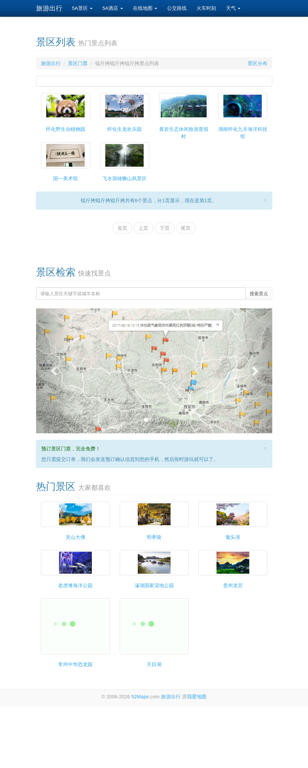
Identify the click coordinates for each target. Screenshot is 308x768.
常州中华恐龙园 (75, 664)
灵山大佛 (75, 537)
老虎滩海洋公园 (75, 585)
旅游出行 (49, 8)
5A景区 (82, 8)
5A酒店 (112, 8)
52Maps (140, 696)
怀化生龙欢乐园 (124, 129)
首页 (122, 228)
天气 (233, 8)
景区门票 (78, 63)
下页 (165, 228)
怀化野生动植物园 (65, 129)
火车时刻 (206, 8)
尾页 (186, 228)
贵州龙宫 (233, 585)
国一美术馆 (65, 178)
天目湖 (154, 664)
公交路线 (177, 8)
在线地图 (145, 8)
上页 (143, 228)
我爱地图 (197, 696)
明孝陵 (154, 537)
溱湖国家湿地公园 (154, 585)
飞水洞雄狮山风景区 (124, 178)
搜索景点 (259, 293)
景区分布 (257, 63)
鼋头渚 (232, 537)
